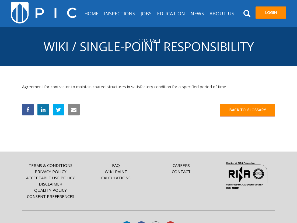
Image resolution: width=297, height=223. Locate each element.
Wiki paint (116, 171)
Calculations (116, 177)
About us (221, 13)
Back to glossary (247, 109)
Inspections (119, 13)
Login (271, 12)
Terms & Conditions (50, 165)
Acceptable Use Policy (50, 177)
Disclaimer (50, 184)
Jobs (146, 13)
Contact (149, 40)
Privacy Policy (51, 171)
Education (171, 13)
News (197, 13)
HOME (91, 13)
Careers (181, 165)
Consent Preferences (50, 196)
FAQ (116, 165)
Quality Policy (50, 190)
